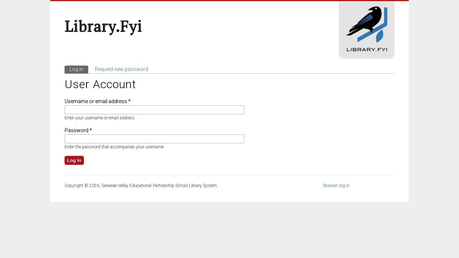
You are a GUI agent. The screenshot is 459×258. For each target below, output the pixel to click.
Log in (79, 69)
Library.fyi (103, 26)
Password (78, 130)
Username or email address (98, 101)
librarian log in (336, 185)
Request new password (121, 69)
